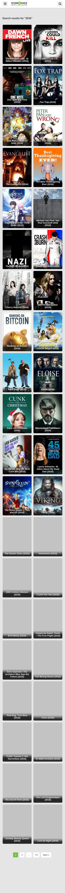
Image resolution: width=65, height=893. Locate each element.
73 (36, 855)
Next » (46, 855)
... (29, 855)
